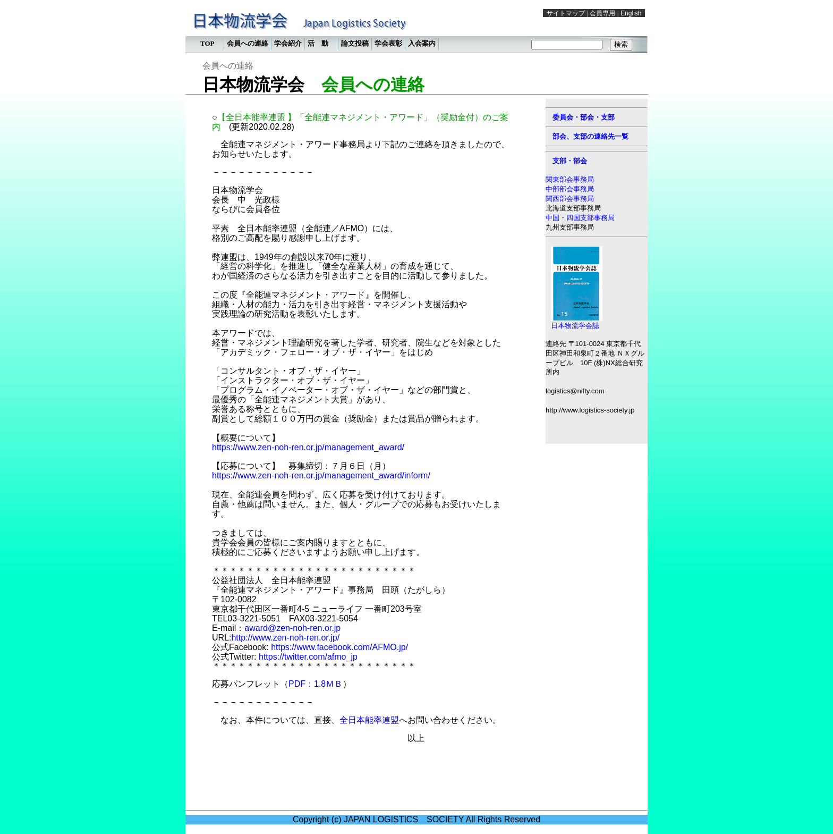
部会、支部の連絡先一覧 (590, 136)
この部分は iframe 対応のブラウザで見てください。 (416, 29)
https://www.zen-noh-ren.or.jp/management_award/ (308, 447)
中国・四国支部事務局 (580, 218)
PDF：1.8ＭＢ (315, 683)
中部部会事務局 (570, 189)
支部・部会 (569, 161)
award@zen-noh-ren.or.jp (292, 628)
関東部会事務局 (570, 179)
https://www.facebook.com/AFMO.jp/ (339, 647)
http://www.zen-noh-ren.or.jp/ (285, 637)
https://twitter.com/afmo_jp (308, 656)
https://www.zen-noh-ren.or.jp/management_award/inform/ (321, 475)
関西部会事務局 (570, 199)
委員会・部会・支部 (583, 117)
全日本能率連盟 (369, 720)
